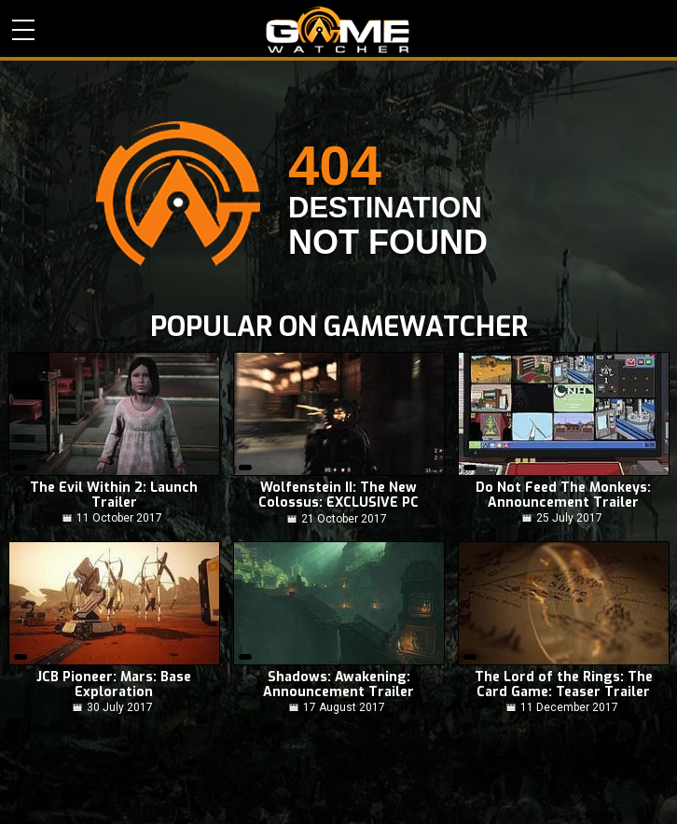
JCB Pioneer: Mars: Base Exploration (113, 685)
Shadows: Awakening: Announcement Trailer (338, 685)
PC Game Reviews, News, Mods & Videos (338, 30)
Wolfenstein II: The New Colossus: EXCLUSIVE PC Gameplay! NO (338, 496)
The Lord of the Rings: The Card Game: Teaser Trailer (564, 685)
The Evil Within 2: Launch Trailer (114, 495)
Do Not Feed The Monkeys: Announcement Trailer (563, 495)
